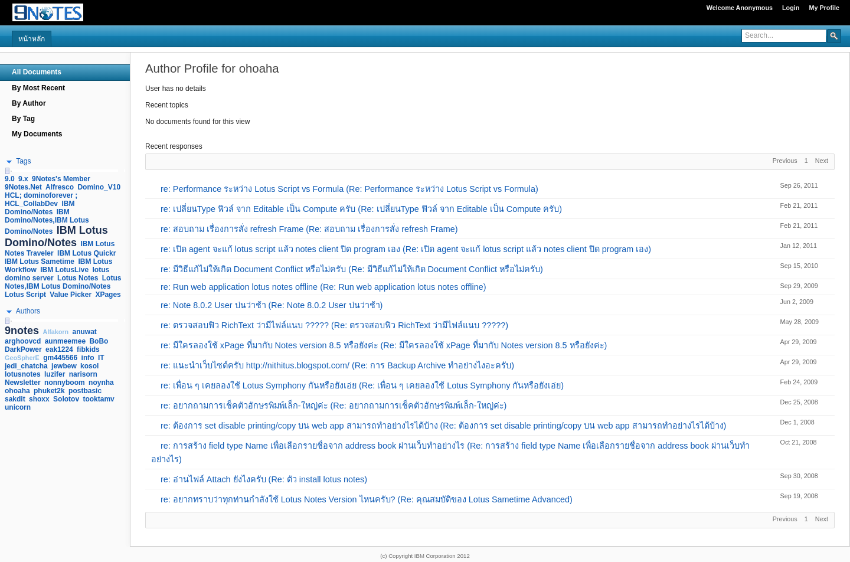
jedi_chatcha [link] (26, 366)
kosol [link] (89, 366)
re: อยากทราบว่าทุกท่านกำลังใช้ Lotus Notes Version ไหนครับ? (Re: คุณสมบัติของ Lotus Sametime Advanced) (367, 499)
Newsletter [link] (23, 382)
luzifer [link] (54, 374)
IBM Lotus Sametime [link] (39, 261)
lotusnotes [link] (23, 374)
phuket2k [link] (49, 391)
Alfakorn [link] (55, 331)
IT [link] (101, 358)
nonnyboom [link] (64, 382)
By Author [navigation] (29, 103)
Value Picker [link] (70, 294)
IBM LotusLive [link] (64, 270)
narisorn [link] (83, 374)
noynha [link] (101, 382)
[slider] (7, 171)
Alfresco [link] (59, 187)
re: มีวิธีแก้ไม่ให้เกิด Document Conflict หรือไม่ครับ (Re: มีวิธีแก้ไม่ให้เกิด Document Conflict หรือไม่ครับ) (352, 269)
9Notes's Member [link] (61, 179)
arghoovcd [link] (23, 341)
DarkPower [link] (23, 349)
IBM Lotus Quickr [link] (86, 253)
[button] (834, 35)
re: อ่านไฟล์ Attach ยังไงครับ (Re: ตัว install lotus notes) (264, 479)
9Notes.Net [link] (23, 187)
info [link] (87, 358)
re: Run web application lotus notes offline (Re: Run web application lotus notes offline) (323, 287)
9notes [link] (22, 330)
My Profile (824, 7)
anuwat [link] (85, 332)
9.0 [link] (10, 179)
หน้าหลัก (31, 39)
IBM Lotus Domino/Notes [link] (56, 236)
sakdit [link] (15, 399)
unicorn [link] (18, 407)
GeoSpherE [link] (22, 357)
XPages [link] (107, 294)
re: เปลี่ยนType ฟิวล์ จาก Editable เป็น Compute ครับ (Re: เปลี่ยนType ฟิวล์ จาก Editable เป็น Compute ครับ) (361, 209)
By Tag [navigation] (23, 119)
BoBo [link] (98, 341)
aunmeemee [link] (65, 341)
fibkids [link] (88, 349)
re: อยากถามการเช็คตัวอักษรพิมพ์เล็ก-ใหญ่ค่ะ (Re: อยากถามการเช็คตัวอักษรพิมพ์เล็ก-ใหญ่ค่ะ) (333, 405)
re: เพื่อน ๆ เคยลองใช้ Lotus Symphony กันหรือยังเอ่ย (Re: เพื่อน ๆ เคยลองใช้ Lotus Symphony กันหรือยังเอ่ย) (362, 385)
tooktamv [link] (98, 399)
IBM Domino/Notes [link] (39, 208)
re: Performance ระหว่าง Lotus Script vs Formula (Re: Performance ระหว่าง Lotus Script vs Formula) (349, 189)
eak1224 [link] (59, 349)
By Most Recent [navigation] (38, 88)
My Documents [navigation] (37, 134)
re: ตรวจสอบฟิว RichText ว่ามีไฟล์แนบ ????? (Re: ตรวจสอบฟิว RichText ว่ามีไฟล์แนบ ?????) (334, 325)
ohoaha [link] (17, 391)
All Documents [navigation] (36, 72)
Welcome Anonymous (740, 7)
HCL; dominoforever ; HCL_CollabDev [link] (41, 199)
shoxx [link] (39, 399)
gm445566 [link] (60, 358)
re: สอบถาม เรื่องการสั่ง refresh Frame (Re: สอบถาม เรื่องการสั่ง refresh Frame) (309, 229)
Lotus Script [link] (25, 294)
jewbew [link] (64, 366)
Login (790, 7)
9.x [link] (23, 179)
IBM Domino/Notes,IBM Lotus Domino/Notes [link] (47, 222)
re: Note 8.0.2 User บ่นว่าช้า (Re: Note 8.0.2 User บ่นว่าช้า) (271, 305)
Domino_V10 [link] (98, 187)
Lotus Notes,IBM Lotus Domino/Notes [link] (63, 282)
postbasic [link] (85, 391)
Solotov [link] (66, 399)
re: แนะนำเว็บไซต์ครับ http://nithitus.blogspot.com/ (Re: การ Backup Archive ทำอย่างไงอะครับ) (337, 365)
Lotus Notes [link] (77, 278)
